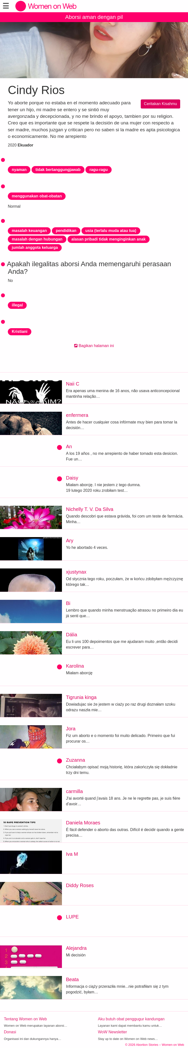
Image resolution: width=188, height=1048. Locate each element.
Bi (68, 603)
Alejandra (76, 948)
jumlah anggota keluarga (35, 247)
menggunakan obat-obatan (37, 196)
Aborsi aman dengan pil (94, 17)
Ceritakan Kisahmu (160, 104)
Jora (70, 728)
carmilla (74, 791)
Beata (72, 979)
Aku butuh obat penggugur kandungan (131, 1019)
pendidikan (66, 231)
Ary (69, 540)
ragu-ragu (98, 170)
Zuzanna (75, 760)
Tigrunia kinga (81, 697)
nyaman (19, 170)
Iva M (72, 854)
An (69, 446)
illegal (17, 305)
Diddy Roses (80, 885)
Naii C (72, 383)
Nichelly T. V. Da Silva (89, 509)
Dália (71, 634)
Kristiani (19, 331)
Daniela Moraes (83, 822)
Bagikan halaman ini (94, 346)
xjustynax (76, 572)
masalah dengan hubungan (37, 239)
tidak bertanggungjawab (58, 170)
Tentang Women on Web (25, 1019)
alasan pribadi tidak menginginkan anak (108, 239)
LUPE (72, 916)
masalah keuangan (29, 231)
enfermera (77, 415)
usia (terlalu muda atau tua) (110, 231)
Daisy (72, 478)
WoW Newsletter (112, 1032)
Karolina (75, 666)
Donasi (10, 1032)
